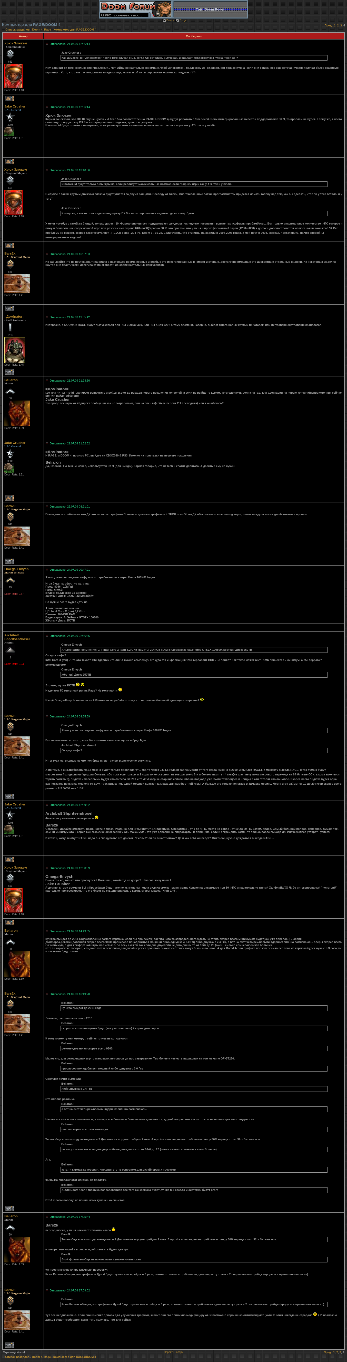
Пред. (328, 25)
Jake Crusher (14, 106)
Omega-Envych (16, 569)
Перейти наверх (173, 1352)
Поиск (168, 20)
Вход (180, 20)
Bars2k (9, 253)
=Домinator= (14, 316)
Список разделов (18, 29)
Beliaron (11, 380)
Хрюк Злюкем (15, 43)
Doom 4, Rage (41, 29)
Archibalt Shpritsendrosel (17, 637)
